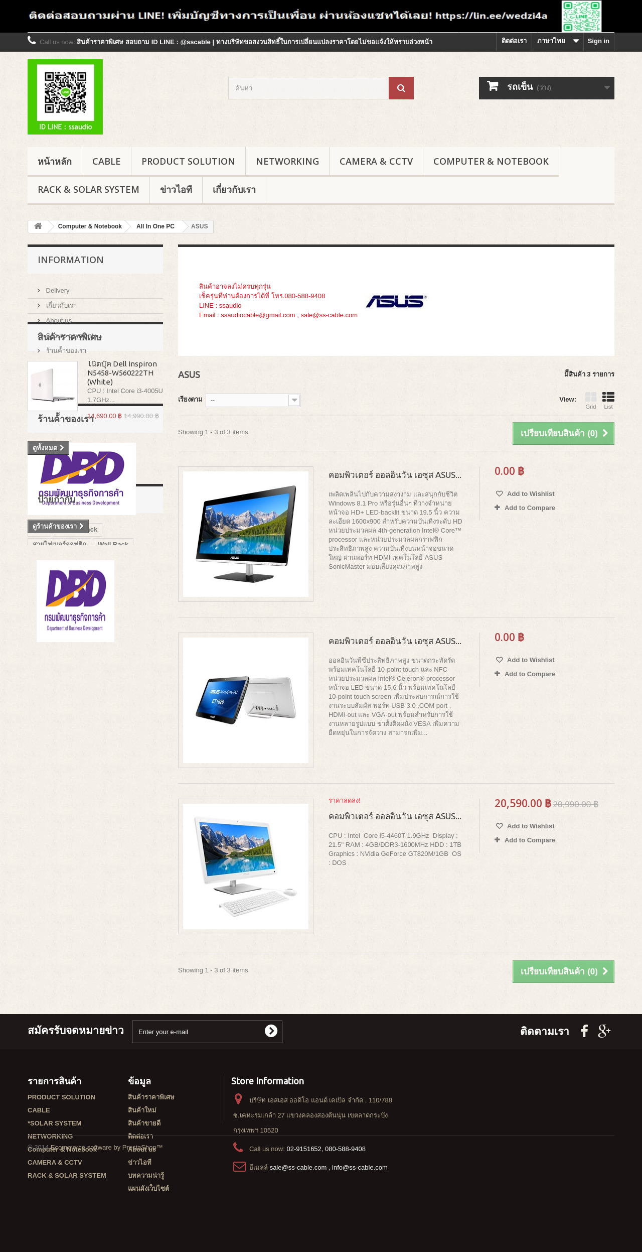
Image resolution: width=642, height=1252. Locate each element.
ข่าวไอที (176, 189)
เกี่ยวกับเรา (234, 189)
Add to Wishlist (530, 493)
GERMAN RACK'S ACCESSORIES (85, 737)
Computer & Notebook (491, 161)
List (608, 401)
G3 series (47, 768)
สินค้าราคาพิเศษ (70, 385)
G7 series (47, 753)
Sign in (598, 41)
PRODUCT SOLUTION (188, 161)
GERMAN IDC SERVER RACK (78, 783)
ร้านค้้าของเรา (65, 346)
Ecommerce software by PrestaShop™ (107, 1224)
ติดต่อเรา (514, 41)
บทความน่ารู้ (146, 1175)
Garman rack (78, 707)
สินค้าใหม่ (142, 1110)
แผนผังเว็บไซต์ (148, 1188)
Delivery (57, 286)
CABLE (106, 161)
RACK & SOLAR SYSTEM (88, 189)
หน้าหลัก (55, 161)
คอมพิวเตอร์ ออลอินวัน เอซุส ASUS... (395, 474)
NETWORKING (287, 161)
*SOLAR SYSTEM (55, 1123)
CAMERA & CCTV (376, 161)
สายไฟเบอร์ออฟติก (59, 722)
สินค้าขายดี (144, 1123)
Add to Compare (530, 508)
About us (58, 316)
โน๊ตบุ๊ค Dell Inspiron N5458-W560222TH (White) (122, 420)
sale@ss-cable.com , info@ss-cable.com (329, 1167)
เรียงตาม (190, 399)
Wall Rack (113, 722)
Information (71, 260)
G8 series (129, 753)
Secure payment (68, 331)
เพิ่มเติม (210, 324)
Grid (590, 401)
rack (39, 707)
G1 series (88, 753)
